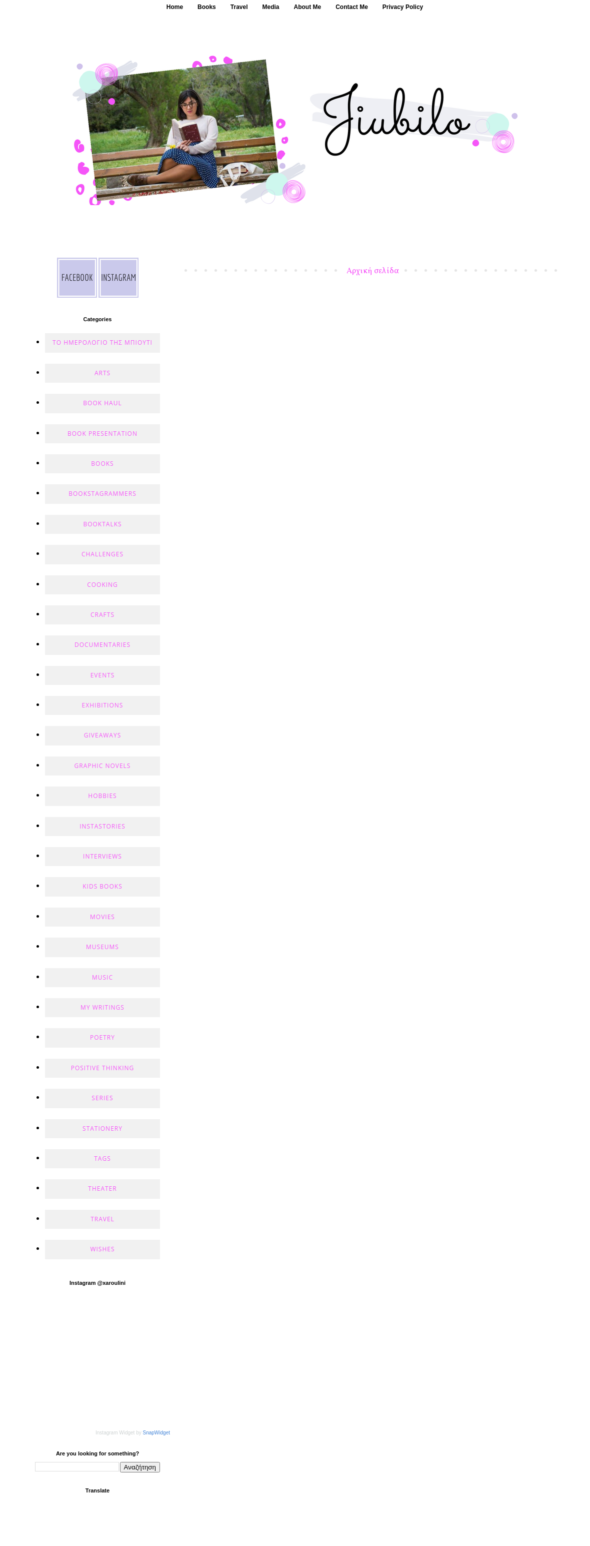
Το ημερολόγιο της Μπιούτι (102, 342)
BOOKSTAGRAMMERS (102, 493)
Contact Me (352, 7)
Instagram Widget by (133, 1432)
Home (174, 7)
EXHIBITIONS (103, 705)
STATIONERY (102, 1128)
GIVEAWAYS (102, 735)
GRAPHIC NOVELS (102, 765)
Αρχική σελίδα (372, 271)
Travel (239, 7)
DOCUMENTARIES (102, 644)
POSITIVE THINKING (102, 1068)
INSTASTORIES (103, 826)
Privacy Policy (402, 7)
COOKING (102, 584)
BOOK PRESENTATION (103, 433)
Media (271, 7)
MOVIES (102, 917)
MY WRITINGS (102, 1007)
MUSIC (102, 977)
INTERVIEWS (102, 856)
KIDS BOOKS (102, 886)
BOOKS (102, 463)
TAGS (102, 1158)
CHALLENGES (103, 554)
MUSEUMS (102, 947)
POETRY (102, 1037)
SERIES (102, 1098)
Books (207, 7)
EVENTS (102, 675)
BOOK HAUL (102, 403)
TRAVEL (102, 1219)
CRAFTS (102, 614)
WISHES (102, 1249)
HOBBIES (102, 796)
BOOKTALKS (102, 524)
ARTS (102, 373)
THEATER (102, 1188)
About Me (308, 7)
